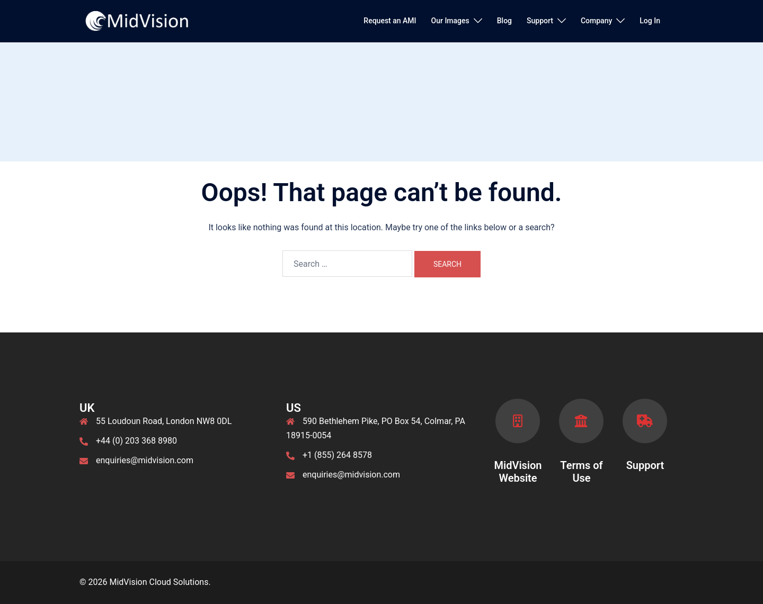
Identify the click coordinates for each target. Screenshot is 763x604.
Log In (650, 20)
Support (540, 20)
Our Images (450, 20)
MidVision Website (518, 471)
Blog (504, 20)
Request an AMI (389, 20)
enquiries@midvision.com (144, 460)
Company (596, 20)
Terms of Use (581, 471)
